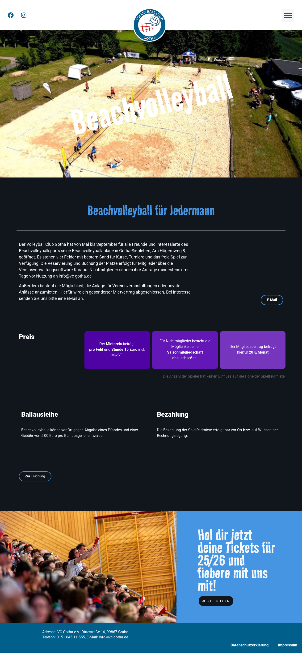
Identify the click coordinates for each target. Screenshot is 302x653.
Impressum (287, 645)
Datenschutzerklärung (249, 645)
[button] (287, 15)
